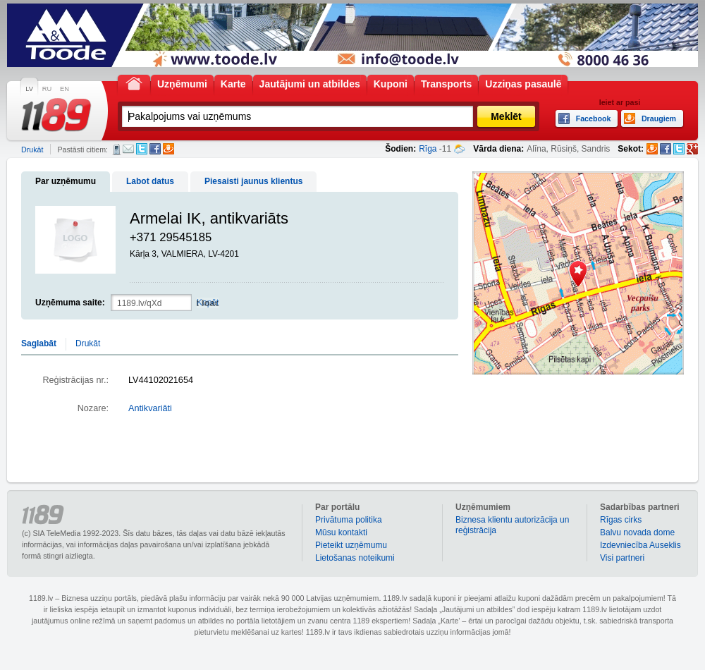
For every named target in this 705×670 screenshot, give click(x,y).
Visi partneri (622, 558)
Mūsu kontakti (341, 532)
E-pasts (128, 148)
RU (46, 88)
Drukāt (32, 149)
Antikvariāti (150, 408)
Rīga (427, 149)
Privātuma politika (348, 520)
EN (64, 88)
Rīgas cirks (621, 520)
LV (29, 88)
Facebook (155, 148)
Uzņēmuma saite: (70, 302)
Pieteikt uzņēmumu (351, 545)
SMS (116, 149)
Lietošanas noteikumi (355, 558)
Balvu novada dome (637, 532)
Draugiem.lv (168, 148)
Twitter (141, 148)
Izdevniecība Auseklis (640, 545)
